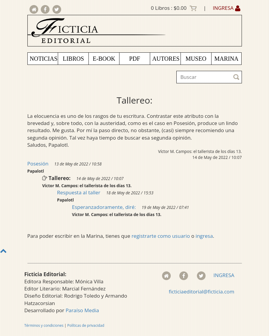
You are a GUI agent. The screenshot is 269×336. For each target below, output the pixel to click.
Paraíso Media (82, 310)
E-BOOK (104, 58)
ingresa (204, 235)
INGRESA (226, 7)
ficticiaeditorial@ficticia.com (201, 291)
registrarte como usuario (160, 235)
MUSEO (196, 58)
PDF (134, 58)
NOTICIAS (43, 58)
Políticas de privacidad (85, 325)
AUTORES (166, 58)
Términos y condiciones (43, 325)
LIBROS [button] (73, 58)
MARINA (226, 58)
